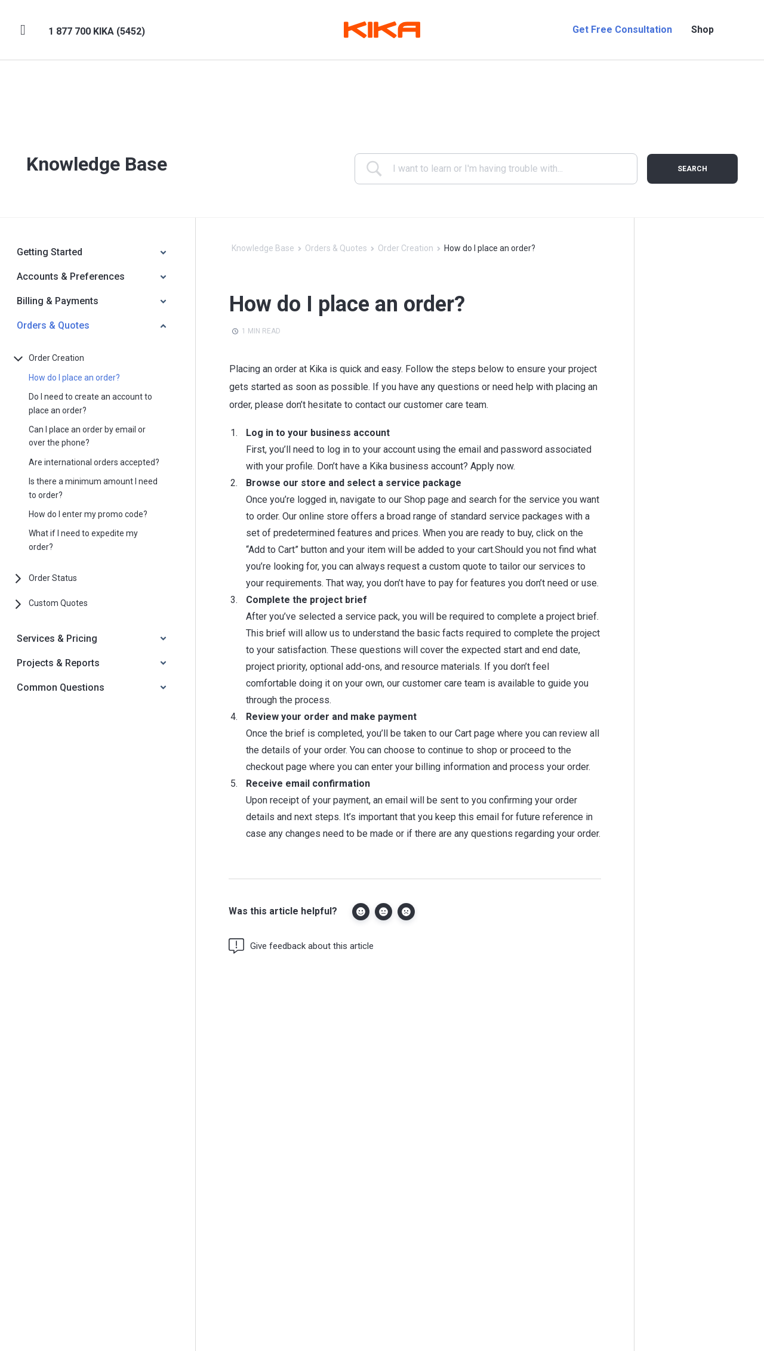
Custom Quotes (58, 603)
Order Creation (56, 358)
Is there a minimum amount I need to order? (93, 488)
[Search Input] (504, 168)
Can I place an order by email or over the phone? (87, 436)
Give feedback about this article (301, 946)
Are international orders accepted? (94, 462)
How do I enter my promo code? (88, 514)
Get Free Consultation (622, 29)
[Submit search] (692, 169)
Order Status (53, 578)
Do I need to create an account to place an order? (90, 403)
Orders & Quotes (336, 248)
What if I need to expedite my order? (83, 539)
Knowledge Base (263, 248)
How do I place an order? (74, 377)
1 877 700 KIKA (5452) (96, 31)
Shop (702, 29)
